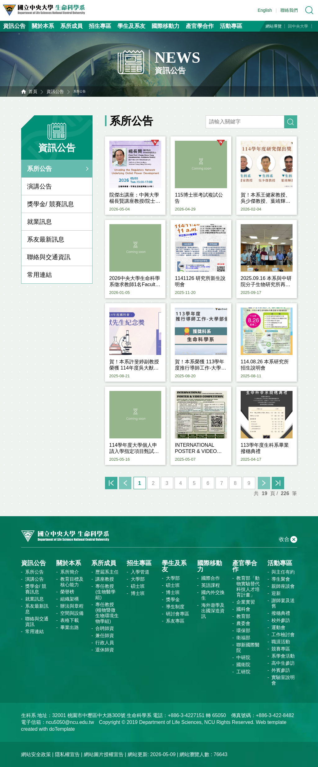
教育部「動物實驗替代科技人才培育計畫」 (248, 586)
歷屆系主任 (107, 571)
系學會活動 (283, 655)
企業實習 (245, 602)
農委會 (243, 623)
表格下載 (69, 620)
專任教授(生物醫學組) (105, 591)
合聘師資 (104, 628)
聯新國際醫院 (248, 647)
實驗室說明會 (283, 680)
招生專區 (100, 26)
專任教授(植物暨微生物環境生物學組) (107, 613)
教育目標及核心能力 (72, 581)
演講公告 (39, 186)
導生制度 (175, 606)
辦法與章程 (72, 606)
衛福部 (243, 637)
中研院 (243, 657)
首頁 (33, 91)
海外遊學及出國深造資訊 (213, 610)
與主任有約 (283, 571)
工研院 (243, 671)
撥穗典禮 (280, 613)
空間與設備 (72, 613)
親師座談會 (283, 586)
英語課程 (210, 585)
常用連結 (39, 274)
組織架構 (69, 598)
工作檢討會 (283, 634)
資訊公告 (14, 26)
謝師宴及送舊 (283, 603)
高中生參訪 (283, 663)
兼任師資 (104, 635)
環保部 (243, 630)
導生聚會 (280, 579)
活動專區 (231, 26)
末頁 (278, 483)
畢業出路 (69, 627)
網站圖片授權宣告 (104, 754)
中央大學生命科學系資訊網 (46, 10)
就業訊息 (39, 221)
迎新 (276, 593)
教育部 (243, 616)
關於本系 (43, 26)
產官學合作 (200, 26)
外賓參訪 (280, 670)
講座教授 (104, 579)
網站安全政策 (36, 754)
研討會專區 (177, 613)
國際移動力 (165, 26)
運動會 (278, 627)
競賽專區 (280, 648)
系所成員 (71, 26)
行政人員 (104, 642)
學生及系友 (131, 26)
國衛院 (243, 664)
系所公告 (39, 168)
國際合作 (210, 578)
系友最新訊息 (45, 239)
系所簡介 (69, 571)
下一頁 (264, 483)
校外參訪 (280, 620)
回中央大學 (298, 26)
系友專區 (175, 620)
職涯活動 (280, 641)
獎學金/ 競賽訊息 (50, 204)
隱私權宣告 (67, 754)
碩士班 (138, 586)
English (265, 10)
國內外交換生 (213, 595)
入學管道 (140, 571)
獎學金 (173, 599)
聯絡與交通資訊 (48, 257)
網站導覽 (274, 26)
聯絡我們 (289, 10)
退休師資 (104, 649)
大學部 (138, 579)
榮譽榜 (67, 591)
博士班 (138, 593)
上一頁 (125, 483)
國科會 (243, 609)
